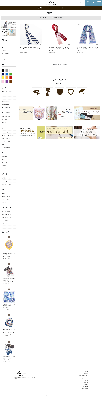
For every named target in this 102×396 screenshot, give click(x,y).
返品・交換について (6, 217)
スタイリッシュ (5, 168)
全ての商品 (39, 8)
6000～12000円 (5, 199)
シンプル (4, 165)
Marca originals (5, 181)
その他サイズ (7, 107)
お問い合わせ (5, 223)
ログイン (81, 2)
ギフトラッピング (6, 211)
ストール (55, 8)
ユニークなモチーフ (6, 147)
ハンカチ (4, 50)
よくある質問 (5, 220)
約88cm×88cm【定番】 (7, 91)
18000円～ (4, 193)
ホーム (86, 371)
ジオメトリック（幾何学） (8, 135)
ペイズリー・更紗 (6, 141)
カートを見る (85, 386)
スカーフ (47, 8)
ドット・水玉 (5, 132)
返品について (85, 377)
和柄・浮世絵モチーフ (7, 138)
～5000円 (4, 202)
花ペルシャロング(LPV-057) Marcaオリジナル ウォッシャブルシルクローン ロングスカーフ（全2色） (87, 49)
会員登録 (86, 380)
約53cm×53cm (5, 101)
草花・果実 (4, 119)
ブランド (63, 8)
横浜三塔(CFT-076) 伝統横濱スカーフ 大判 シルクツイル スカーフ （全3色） (9, 280)
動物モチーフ (5, 144)
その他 (3, 59)
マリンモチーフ (5, 125)
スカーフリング (5, 53)
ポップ (3, 159)
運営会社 (86, 373)
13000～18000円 (6, 196)
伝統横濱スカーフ (6, 178)
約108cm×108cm (6, 95)
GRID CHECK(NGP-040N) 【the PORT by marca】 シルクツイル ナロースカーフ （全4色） (30, 49)
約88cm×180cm (5, 104)
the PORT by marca (6, 184)
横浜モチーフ (5, 129)
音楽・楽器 (4, 122)
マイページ (4, 227)
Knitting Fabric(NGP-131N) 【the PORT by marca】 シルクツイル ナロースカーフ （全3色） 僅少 (59, 49)
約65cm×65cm (5, 98)
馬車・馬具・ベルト (6, 116)
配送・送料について (6, 214)
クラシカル (4, 156)
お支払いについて (84, 378)
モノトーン (4, 162)
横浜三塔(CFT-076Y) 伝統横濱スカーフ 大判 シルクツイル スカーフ (9, 306)
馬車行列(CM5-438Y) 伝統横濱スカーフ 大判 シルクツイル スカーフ (9, 358)
